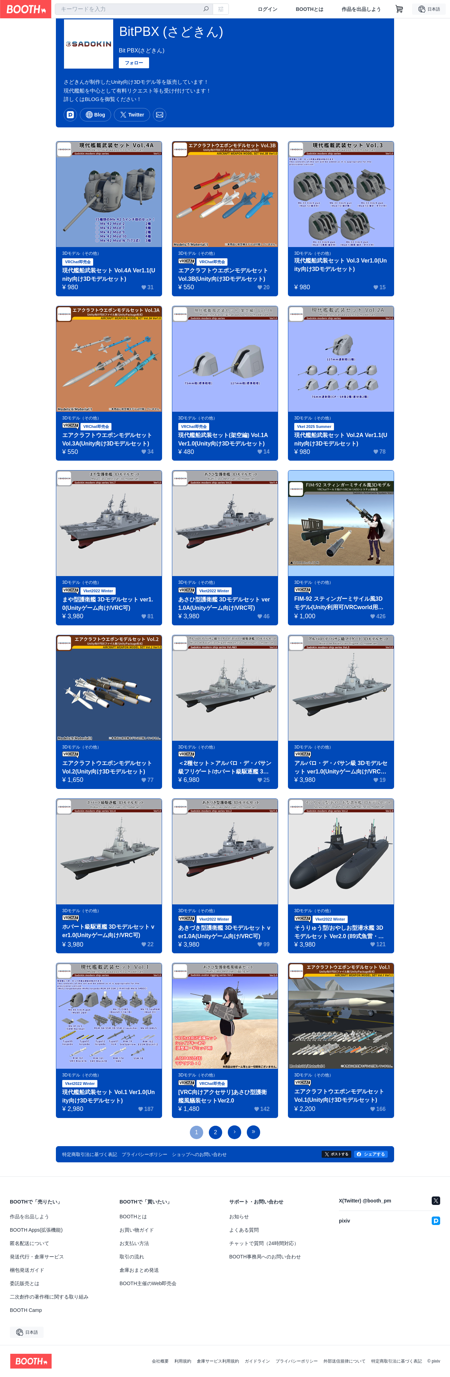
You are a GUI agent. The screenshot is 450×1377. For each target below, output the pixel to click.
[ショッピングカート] (399, 9)
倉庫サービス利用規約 (218, 1361)
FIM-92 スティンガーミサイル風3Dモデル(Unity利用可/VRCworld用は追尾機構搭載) (339, 604)
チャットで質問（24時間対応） (264, 1243)
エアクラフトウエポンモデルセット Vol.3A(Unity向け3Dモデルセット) (107, 439)
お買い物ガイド (137, 1230)
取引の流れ (132, 1256)
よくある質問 (244, 1230)
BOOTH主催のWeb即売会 (148, 1283)
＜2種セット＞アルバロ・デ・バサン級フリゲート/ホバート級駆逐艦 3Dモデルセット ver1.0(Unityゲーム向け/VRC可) (224, 768)
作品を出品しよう (361, 9)
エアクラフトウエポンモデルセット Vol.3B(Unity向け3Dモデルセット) (223, 274)
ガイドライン (257, 1361)
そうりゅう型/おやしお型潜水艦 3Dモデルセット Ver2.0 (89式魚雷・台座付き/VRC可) (339, 933)
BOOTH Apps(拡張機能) (36, 1230)
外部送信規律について (344, 1361)
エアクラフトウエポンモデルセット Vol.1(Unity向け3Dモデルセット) (339, 1095)
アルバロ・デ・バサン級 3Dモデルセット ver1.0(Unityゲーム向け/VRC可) (340, 768)
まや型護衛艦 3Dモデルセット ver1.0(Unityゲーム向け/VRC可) (107, 603)
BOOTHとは (309, 9)
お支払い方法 (134, 1243)
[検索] (206, 9)
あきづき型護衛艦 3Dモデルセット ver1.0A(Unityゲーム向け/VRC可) (224, 932)
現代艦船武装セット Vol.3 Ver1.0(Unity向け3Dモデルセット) (340, 265)
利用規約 (182, 1361)
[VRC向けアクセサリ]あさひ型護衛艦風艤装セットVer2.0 (222, 1096)
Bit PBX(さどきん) (142, 50)
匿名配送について (29, 1243)
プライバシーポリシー (297, 1361)
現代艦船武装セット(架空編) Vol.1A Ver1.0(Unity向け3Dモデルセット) (223, 439)
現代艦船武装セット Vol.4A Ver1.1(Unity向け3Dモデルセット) (108, 274)
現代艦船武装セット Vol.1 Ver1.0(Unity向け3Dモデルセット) (108, 1096)
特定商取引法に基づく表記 (396, 1361)
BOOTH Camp (26, 1310)
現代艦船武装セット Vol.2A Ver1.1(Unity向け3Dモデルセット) (340, 439)
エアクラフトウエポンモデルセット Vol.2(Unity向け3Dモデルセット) (107, 767)
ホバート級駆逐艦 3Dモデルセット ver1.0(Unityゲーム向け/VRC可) (108, 931)
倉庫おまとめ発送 (139, 1270)
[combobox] (134, 9)
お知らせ (239, 1216)
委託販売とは (24, 1283)
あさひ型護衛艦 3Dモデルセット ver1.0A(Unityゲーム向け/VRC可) (224, 603)
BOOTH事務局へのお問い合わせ (265, 1256)
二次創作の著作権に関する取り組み (49, 1297)
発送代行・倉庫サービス (37, 1256)
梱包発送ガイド (27, 1270)
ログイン (267, 9)
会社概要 (160, 1361)
